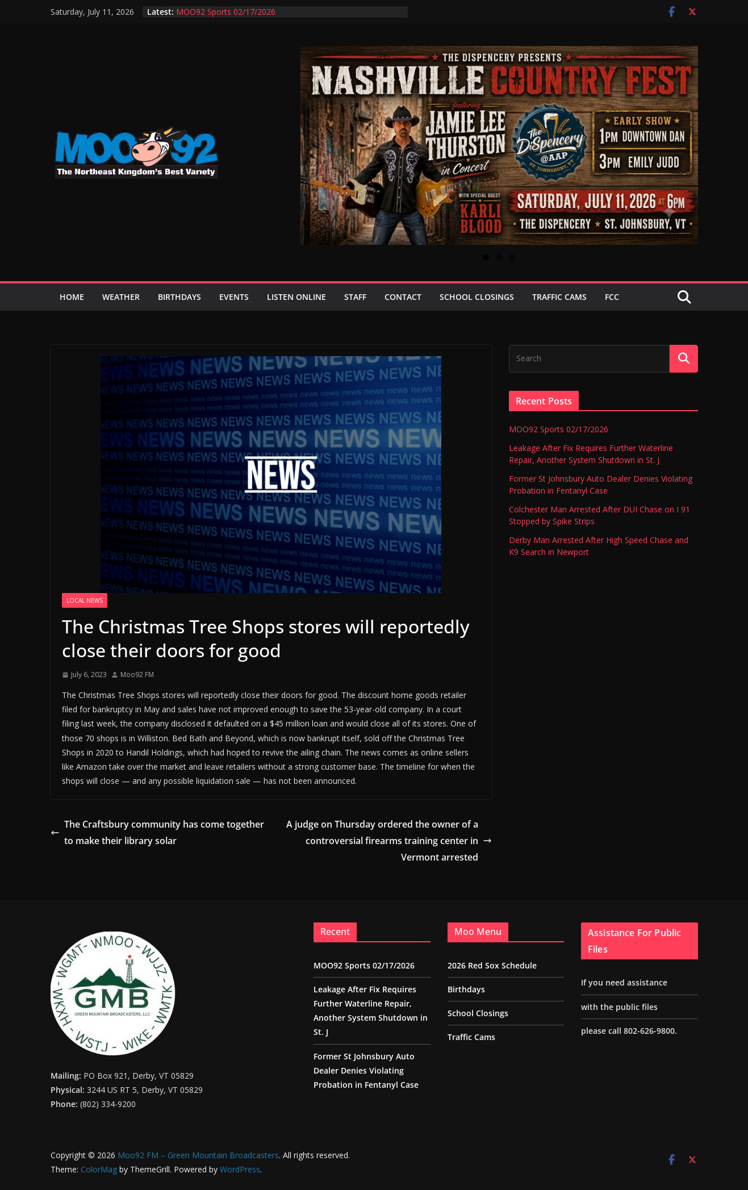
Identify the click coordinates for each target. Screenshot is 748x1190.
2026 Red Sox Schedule (492, 965)
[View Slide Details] (499, 145)
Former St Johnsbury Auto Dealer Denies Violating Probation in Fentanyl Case (366, 1070)
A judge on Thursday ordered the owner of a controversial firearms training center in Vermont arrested (389, 840)
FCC (612, 296)
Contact (403, 296)
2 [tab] (499, 257)
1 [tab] (486, 257)
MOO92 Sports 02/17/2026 (225, 11)
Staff (355, 296)
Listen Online (296, 296)
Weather (121, 296)
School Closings (477, 296)
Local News (84, 600)
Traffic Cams (559, 296)
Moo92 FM (137, 674)
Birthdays (179, 296)
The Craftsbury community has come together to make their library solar (157, 832)
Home (72, 296)
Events (234, 296)
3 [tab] (512, 257)
